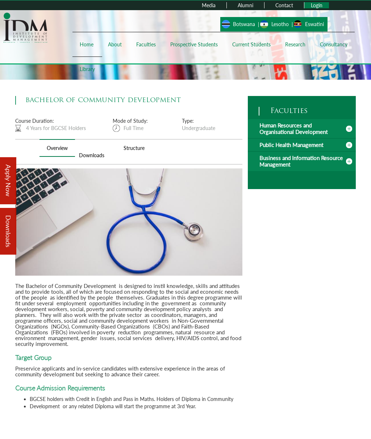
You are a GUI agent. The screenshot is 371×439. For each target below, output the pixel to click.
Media (209, 5)
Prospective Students (194, 44)
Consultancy (333, 44)
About (115, 44)
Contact (284, 5)
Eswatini (314, 24)
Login (316, 5)
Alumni (245, 5)
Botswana (244, 24)
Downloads (91, 155)
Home (86, 44)
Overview (57, 148)
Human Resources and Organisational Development (293, 128)
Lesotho (280, 24)
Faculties (146, 44)
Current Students (251, 44)
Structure (134, 148)
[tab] (302, 128)
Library (87, 69)
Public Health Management (291, 145)
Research (295, 44)
